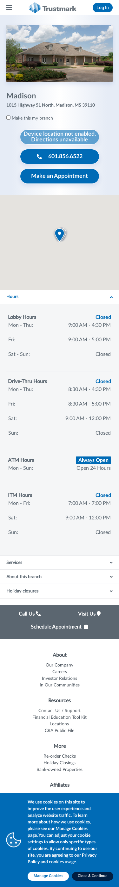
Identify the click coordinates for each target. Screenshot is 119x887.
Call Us (30, 614)
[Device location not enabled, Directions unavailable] (59, 137)
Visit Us (89, 614)
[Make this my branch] (8, 117)
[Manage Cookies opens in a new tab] (48, 876)
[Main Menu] (9, 7)
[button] (59, 234)
